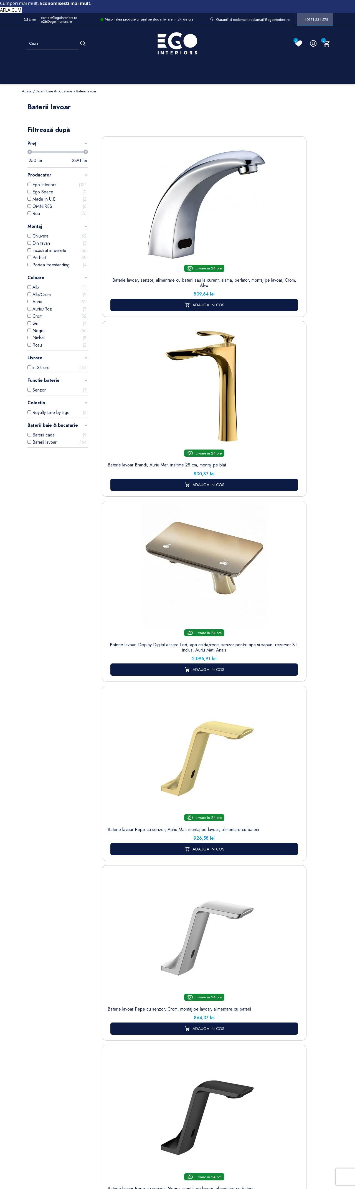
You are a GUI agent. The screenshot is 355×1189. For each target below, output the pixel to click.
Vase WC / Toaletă (106, 1103)
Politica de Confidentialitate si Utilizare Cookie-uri (144, 1037)
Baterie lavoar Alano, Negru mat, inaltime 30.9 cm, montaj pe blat (282, 729)
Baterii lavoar (107, 1027)
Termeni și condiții (173, 1022)
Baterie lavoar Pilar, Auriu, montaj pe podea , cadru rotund (178, 479)
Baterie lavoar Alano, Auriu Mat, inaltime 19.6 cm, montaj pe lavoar (178, 729)
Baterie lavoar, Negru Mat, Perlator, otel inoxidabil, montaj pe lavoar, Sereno (126, 607)
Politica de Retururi (173, 1061)
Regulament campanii (174, 1091)
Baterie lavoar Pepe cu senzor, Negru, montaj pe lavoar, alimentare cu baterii (178, 357)
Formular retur (49, 1042)
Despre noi (174, 1034)
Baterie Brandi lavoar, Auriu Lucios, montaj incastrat (230, 604)
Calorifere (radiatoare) (106, 1118)
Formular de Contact (230, 1153)
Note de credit (211, 1028)
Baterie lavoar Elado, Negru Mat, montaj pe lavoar (126, 477)
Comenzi (206, 1019)
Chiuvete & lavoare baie (107, 1060)
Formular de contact (141, 1067)
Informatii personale (216, 1011)
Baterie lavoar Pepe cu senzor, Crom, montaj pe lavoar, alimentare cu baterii (126, 357)
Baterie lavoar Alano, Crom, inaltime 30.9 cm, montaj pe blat (230, 729)
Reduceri (172, 1118)
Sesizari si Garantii (173, 1076)
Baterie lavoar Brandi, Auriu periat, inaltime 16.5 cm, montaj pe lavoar (178, 607)
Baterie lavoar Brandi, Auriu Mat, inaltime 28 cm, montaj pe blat (178, 213)
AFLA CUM (11, 10)
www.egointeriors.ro (173, 815)
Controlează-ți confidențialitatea (177, 1141)
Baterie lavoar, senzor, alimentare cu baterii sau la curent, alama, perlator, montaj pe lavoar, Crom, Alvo (126, 219)
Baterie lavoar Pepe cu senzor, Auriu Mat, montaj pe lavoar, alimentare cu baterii (282, 219)
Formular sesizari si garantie (68, 1056)
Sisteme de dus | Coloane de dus (107, 1082)
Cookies (138, 1055)
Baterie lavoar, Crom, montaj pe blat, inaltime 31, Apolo (282, 604)
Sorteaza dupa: (224, 127)
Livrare (170, 1011)
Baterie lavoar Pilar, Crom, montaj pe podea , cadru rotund (230, 479)
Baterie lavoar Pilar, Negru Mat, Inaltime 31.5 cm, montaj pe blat (230, 354)
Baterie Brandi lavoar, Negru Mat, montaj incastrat (126, 727)
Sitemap (103, 1019)
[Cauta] (83, 43)
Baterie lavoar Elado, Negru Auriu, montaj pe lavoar (282, 354)
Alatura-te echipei (172, 1106)
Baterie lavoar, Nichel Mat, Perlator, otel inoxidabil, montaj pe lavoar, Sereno (282, 482)
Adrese (205, 1037)
